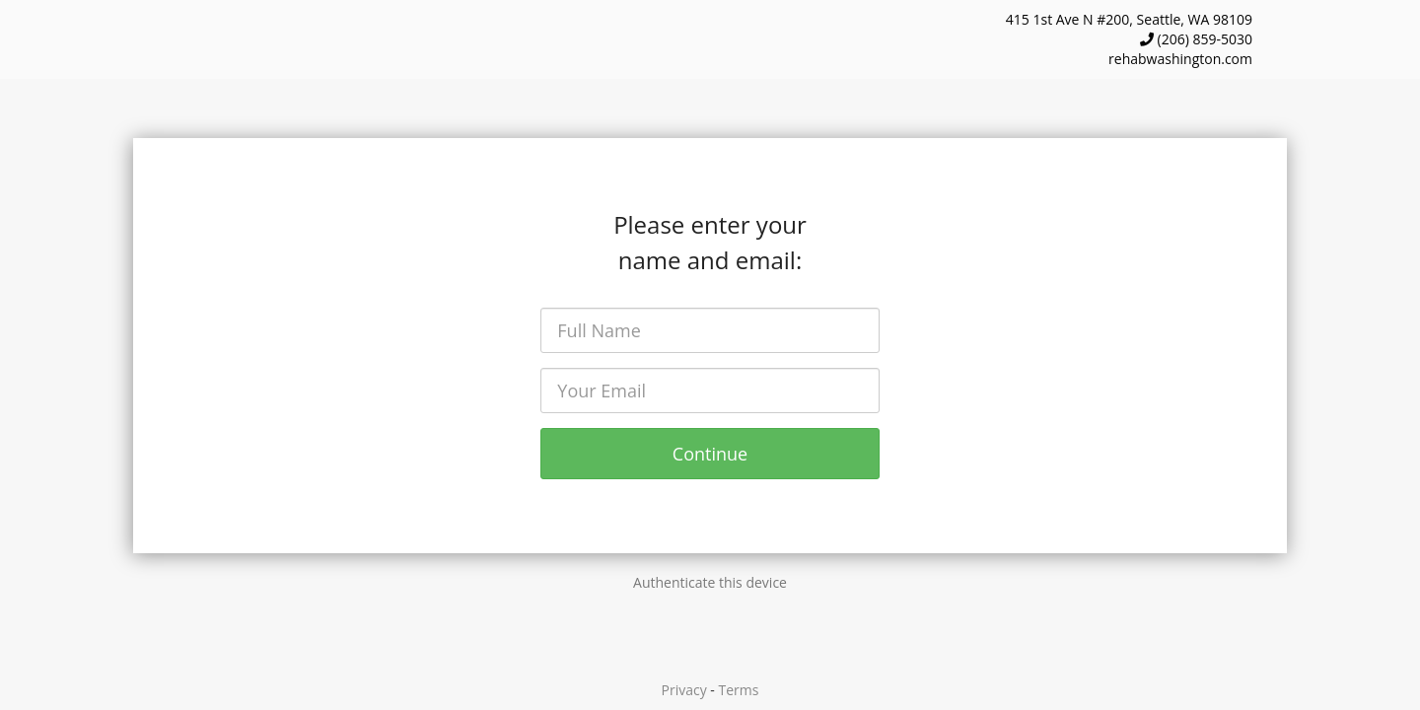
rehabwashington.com (1180, 58)
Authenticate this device (710, 582)
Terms (739, 689)
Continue (710, 453)
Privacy (684, 689)
